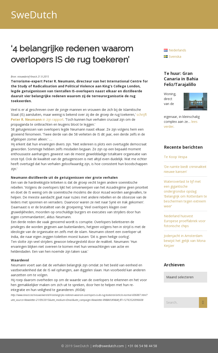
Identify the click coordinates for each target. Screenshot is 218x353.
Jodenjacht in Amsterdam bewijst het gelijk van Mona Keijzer (185, 240)
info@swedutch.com (108, 346)
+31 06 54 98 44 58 (142, 346)
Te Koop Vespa (175, 157)
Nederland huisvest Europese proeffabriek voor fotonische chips (185, 221)
